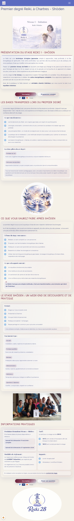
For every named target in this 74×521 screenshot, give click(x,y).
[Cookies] (3, 517)
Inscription (26, 94)
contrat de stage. (52, 473)
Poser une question (48, 481)
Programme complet (48, 94)
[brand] (4, 3)
